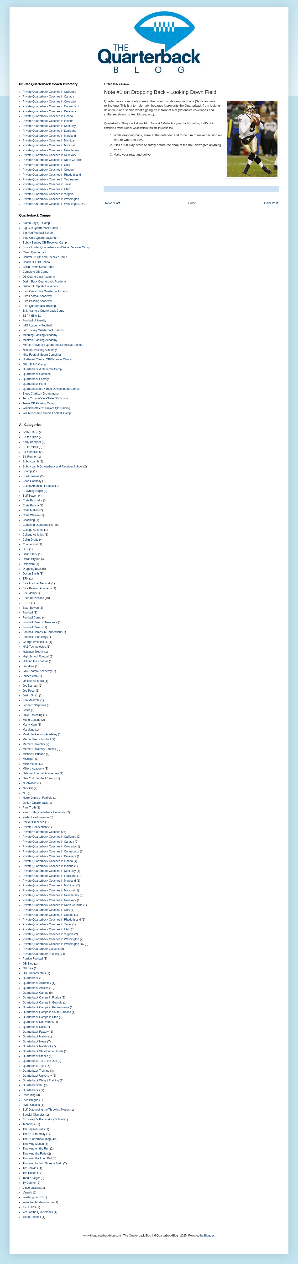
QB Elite (28, 968)
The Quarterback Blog (37, 1139)
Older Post (271, 203)
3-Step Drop (30, 432)
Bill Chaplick (30, 452)
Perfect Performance (36, 817)
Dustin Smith (31, 573)
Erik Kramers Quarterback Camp (43, 310)
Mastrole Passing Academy (40, 340)
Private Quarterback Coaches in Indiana (48, 121)
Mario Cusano (32, 720)
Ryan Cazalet (31, 1105)
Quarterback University (37, 1075)
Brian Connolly (32, 481)
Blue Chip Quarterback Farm (41, 237)
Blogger (209, 1235)
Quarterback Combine (37, 374)
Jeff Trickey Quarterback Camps (43, 330)
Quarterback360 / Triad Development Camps (51, 389)
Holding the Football (35, 661)
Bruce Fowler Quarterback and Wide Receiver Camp (56, 247)
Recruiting (29, 1095)
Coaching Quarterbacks (38, 524)
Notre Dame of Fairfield (37, 797)
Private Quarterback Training (41, 953)
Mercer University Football (39, 749)
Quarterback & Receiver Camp (42, 369)
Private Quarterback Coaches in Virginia (48, 194)
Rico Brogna (30, 1100)
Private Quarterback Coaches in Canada (48, 96)
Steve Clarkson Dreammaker (41, 393)
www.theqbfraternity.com (38, 1202)
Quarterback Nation (35, 1036)
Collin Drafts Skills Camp (38, 267)
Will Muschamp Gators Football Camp (47, 413)
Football (28, 612)
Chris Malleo (31, 510)
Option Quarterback (35, 802)
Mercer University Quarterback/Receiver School (53, 345)
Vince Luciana (32, 1187)
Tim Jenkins (30, 1168)
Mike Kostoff (30, 763)
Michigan (28, 758)
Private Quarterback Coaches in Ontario (48, 915)
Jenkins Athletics (33, 681)
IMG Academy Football (37, 325)
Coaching (29, 520)
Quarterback (30, 978)
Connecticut (30, 544)
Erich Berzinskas (33, 598)
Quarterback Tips (33, 1066)
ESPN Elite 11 (32, 315)
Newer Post (112, 203)
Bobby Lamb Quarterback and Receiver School (53, 466)
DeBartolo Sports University (40, 286)
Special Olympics (34, 1114)
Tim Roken (30, 1173)
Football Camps (33, 627)
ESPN (27, 603)
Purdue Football (33, 958)
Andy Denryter (32, 442)
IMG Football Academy (37, 671)
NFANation (30, 783)
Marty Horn (30, 724)
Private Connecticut (35, 827)
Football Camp (32, 617)
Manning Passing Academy (40, 335)
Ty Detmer (29, 1182)
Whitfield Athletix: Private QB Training (46, 408)
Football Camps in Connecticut (42, 632)
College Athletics (33, 534)
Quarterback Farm (34, 383)
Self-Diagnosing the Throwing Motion (46, 1109)
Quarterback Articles (35, 988)
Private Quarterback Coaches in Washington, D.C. (54, 204)
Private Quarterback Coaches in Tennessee (50, 179)
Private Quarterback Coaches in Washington (51, 199)
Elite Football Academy (37, 296)
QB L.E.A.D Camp (34, 364)
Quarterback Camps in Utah (40, 1017)
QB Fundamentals (34, 973)
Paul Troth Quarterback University (44, 812)
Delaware (29, 564)
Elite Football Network (37, 583)
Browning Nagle (33, 491)
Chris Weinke (31, 515)
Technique (29, 1124)
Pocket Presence (33, 822)
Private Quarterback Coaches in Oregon (48, 169)
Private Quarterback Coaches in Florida (48, 116)
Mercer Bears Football (37, 739)
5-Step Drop (30, 437)
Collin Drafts (30, 539)
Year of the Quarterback (38, 1212)
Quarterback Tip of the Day (40, 1061)
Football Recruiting (35, 637)
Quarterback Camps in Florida (42, 997)
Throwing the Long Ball (37, 1158)
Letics (26, 710)
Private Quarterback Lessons (41, 948)
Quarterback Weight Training (41, 1080)
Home (192, 203)
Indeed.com (30, 676)
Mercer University (34, 744)
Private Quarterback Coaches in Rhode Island (52, 174)
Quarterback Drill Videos (38, 1022)
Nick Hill (28, 788)
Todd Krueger (31, 1178)
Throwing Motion (33, 1143)
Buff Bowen (30, 495)
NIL (25, 793)
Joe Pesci (29, 690)
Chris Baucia (31, 505)
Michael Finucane (34, 754)
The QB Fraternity (34, 1134)
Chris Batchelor (32, 500)
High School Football (36, 656)
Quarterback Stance (35, 1056)
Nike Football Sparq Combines (42, 354)
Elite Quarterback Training (39, 306)
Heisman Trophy (33, 651)
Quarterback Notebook (37, 1046)
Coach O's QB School (36, 262)
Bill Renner (30, 456)
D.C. (25, 549)
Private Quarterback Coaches (41, 832)
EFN (25, 578)
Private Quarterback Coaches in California (49, 91)
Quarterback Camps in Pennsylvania (46, 1007)
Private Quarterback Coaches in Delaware (49, 111)
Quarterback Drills (34, 1027)
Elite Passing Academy (37, 301)
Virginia (27, 1192)
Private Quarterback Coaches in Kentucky (49, 126)
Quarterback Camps (35, 992)
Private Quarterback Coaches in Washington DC (53, 944)
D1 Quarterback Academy (39, 276)
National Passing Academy (40, 350)
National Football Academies (41, 773)
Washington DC (33, 1197)
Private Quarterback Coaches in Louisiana (49, 130)
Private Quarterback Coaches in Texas (47, 184)
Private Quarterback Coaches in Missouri (49, 145)
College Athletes (33, 530)
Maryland (28, 729)
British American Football (38, 486)
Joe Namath (30, 685)
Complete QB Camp (35, 271)
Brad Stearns (31, 476)
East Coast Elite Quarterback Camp (45, 291)
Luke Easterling (32, 715)
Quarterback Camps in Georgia (42, 1002)
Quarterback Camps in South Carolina (47, 1012)
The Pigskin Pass (34, 1129)
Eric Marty (29, 593)
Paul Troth (29, 807)
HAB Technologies (34, 646)
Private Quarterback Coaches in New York (49, 155)
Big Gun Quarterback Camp (40, 228)
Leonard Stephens (34, 705)
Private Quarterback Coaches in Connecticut (51, 106)
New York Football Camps (39, 778)
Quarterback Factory (36, 379)
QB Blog (28, 963)
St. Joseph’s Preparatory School (43, 1119)
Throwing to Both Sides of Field (43, 1163)
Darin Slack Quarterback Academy (44, 281)
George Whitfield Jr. (35, 642)
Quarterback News (34, 1041)
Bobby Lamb (31, 461)
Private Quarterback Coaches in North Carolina (53, 160)
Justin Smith (30, 695)
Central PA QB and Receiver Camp (45, 257)
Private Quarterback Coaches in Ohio (46, 165)
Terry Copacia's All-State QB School (45, 398)
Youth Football (32, 1217)
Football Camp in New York (40, 622)
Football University (34, 320)
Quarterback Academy (37, 983)
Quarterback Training (36, 1070)
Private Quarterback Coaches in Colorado (49, 101)
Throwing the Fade (35, 1153)
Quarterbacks (31, 1090)
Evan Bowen (31, 607)
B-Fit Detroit (30, 447)
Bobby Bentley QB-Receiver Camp (45, 242)
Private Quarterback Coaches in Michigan (49, 140)
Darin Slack (30, 554)
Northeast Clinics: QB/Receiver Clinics (47, 359)
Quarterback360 (33, 1085)
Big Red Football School (38, 232)
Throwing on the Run (36, 1148)
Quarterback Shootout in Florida (43, 1051)
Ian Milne (28, 666)
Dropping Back (32, 568)
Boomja (27, 471)
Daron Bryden (31, 559)
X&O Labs (29, 1207)
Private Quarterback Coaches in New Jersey (51, 150)
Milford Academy (33, 768)
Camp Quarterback (35, 252)
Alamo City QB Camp (36, 223)
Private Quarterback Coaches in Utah (46, 189)
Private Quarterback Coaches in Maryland (49, 135)
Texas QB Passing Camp (38, 403)
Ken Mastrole (31, 700)
